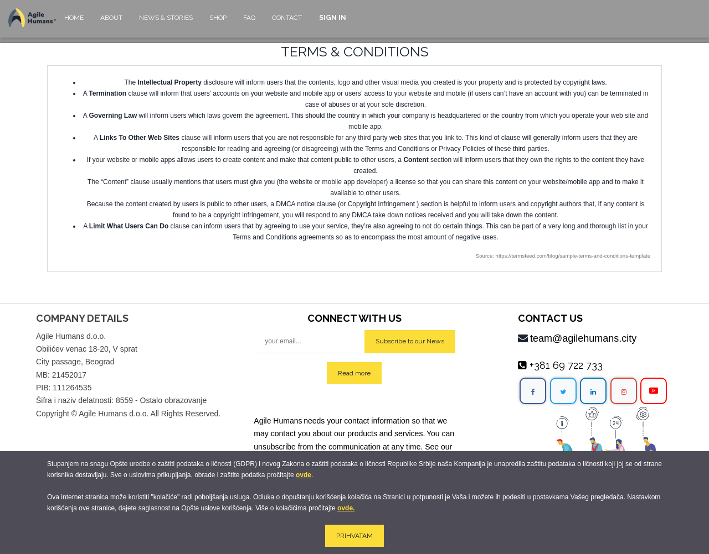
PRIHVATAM (354, 536)
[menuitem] (74, 23)
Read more (354, 373)
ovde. (345, 508)
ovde (303, 475)
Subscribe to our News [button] (410, 341)
